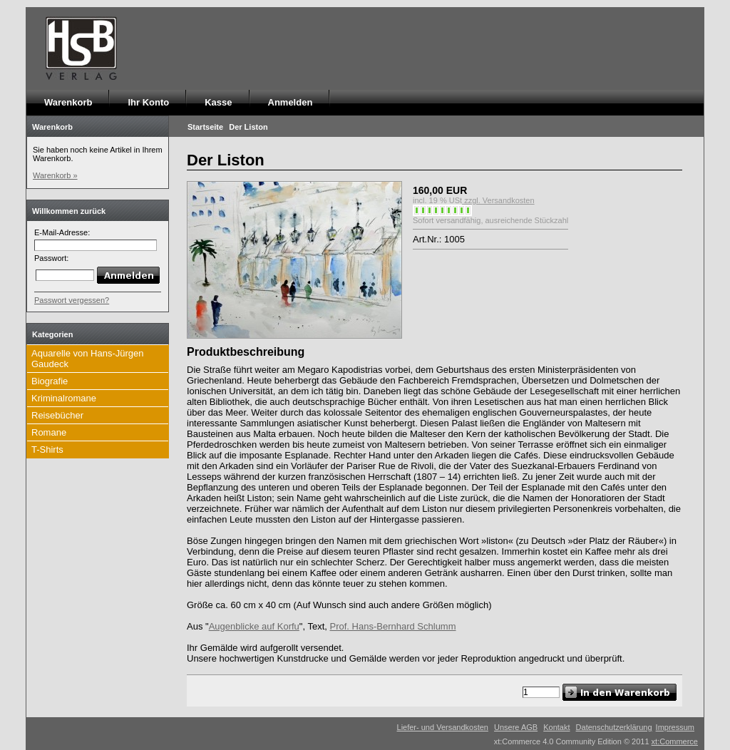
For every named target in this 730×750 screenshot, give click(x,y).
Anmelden (290, 102)
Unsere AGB (516, 727)
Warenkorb (68, 102)
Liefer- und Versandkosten (442, 727)
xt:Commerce (675, 741)
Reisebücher (57, 415)
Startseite (205, 127)
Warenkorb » (55, 175)
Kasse (218, 102)
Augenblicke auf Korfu (254, 626)
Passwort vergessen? (71, 300)
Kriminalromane (63, 398)
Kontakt (556, 727)
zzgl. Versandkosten (498, 200)
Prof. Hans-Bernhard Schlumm (393, 626)
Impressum (675, 727)
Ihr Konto (148, 102)
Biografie (49, 381)
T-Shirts (47, 449)
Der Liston (248, 127)
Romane (48, 432)
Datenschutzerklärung (614, 727)
